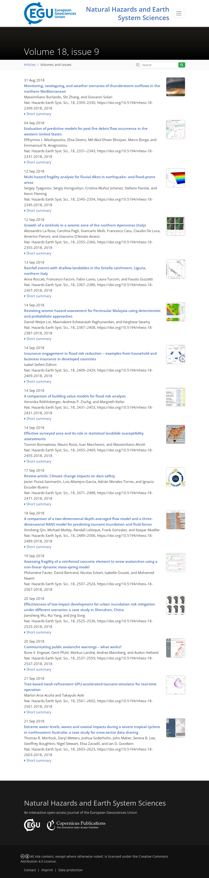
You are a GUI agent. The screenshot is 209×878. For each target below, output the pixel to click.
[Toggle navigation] (179, 13)
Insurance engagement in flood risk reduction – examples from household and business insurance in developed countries (90, 356)
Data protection (70, 870)
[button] (137, 65)
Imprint (47, 870)
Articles (30, 65)
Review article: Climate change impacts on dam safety (69, 476)
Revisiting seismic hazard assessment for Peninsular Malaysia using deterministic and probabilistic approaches (92, 313)
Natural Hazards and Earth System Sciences (127, 13)
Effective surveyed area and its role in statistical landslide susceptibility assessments (84, 436)
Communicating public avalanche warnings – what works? (73, 646)
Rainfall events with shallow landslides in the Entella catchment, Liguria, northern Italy (85, 271)
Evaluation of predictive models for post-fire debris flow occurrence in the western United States (86, 131)
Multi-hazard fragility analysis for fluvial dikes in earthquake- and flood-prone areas (89, 179)
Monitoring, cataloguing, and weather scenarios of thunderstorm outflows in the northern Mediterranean (92, 88)
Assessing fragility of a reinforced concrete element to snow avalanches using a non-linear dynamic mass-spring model (90, 564)
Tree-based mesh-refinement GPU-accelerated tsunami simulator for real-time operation (90, 687)
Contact (30, 870)
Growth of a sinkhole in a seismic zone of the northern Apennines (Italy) (85, 225)
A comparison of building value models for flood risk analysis (75, 396)
